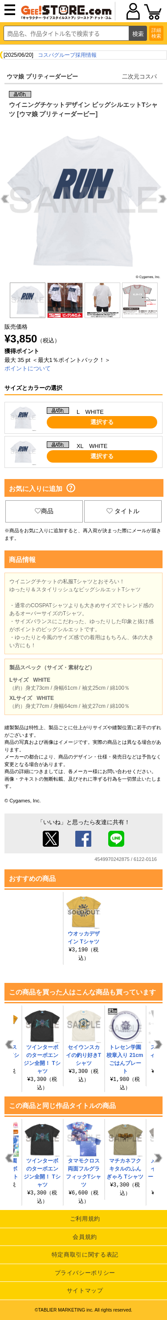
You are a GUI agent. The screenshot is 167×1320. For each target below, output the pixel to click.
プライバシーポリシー (85, 1272)
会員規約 (85, 1237)
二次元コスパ (139, 76)
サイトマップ (85, 1290)
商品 (44, 511)
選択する (102, 422)
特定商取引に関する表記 (85, 1254)
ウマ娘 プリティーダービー (42, 76)
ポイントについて (27, 368)
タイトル (122, 511)
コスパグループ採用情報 (67, 55)
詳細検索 (156, 33)
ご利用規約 (85, 1218)
